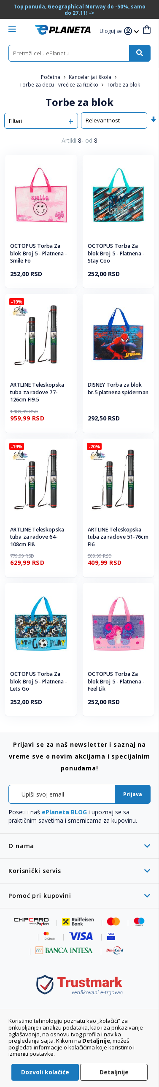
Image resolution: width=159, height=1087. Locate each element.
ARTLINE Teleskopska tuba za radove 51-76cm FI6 (118, 537)
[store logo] (63, 30)
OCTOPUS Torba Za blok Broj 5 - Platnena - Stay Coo (116, 253)
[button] (112, 31)
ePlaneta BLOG (64, 812)
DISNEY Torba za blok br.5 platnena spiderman (118, 388)
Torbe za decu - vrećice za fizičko (59, 84)
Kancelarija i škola (91, 77)
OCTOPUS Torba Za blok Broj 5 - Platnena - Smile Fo (38, 253)
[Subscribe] (133, 794)
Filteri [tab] (15, 121)
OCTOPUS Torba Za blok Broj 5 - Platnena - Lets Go (38, 681)
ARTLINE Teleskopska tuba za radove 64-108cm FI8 (37, 537)
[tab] (79, 845)
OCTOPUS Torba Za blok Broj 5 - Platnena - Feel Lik (116, 681)
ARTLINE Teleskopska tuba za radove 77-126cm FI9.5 (37, 392)
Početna (51, 77)
